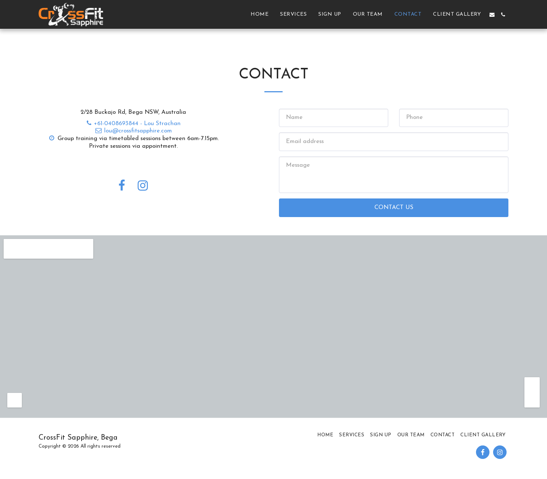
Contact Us (393, 207)
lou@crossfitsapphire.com (133, 131)
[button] (492, 14)
